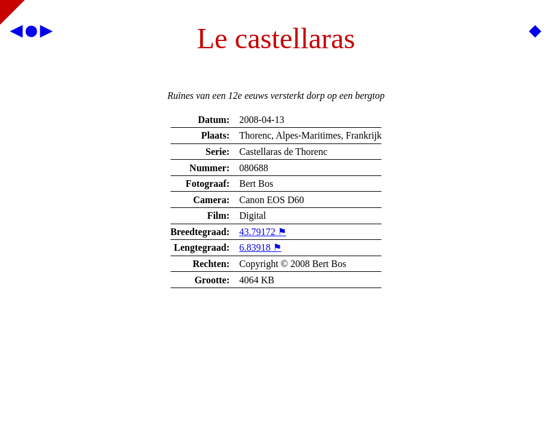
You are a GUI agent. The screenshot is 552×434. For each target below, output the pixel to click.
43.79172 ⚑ (262, 232)
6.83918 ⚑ (260, 247)
